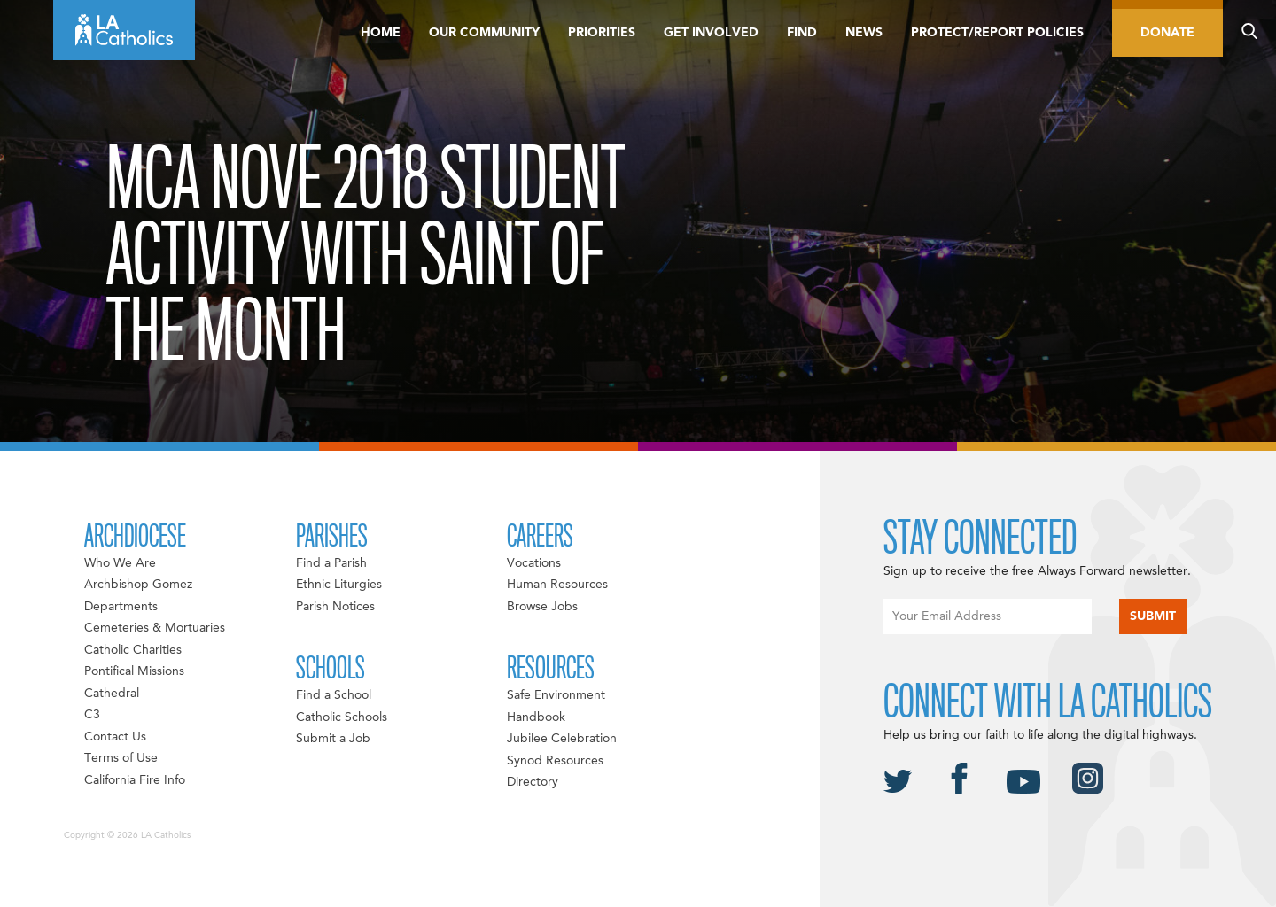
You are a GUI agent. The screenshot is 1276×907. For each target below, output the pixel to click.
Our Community (484, 33)
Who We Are (120, 563)
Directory (532, 782)
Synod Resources (555, 761)
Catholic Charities (133, 650)
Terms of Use (121, 758)
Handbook (536, 717)
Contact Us (115, 737)
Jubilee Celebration (562, 739)
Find (802, 33)
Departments (121, 607)
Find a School (333, 695)
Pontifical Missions (134, 671)
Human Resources (557, 584)
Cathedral (111, 693)
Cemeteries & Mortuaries (154, 628)
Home (381, 33)
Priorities (601, 33)
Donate (1167, 33)
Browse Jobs (542, 607)
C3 (92, 715)
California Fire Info (134, 780)
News (864, 33)
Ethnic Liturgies (339, 584)
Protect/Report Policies (997, 33)
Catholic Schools (341, 717)
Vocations (534, 563)
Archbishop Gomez (138, 584)
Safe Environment (556, 695)
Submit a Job (333, 739)
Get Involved (711, 33)
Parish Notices (335, 607)
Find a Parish (331, 563)
